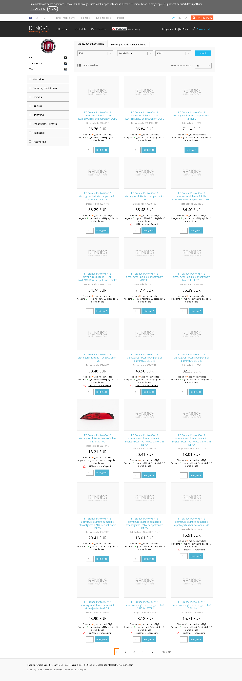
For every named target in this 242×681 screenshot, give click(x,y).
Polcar (120, 17)
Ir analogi (191, 149)
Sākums (61, 29)
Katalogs (58, 669)
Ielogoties (167, 29)
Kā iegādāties (103, 17)
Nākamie (167, 651)
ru (180, 17)
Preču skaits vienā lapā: (182, 65)
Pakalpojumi (80, 669)
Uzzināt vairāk (38, 9)
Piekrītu (53, 9)
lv (173, 17)
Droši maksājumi (65, 17)
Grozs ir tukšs (204, 29)
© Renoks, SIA (33, 669)
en (186, 17)
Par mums (98, 29)
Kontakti (80, 29)
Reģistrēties (181, 29)
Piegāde (85, 17)
